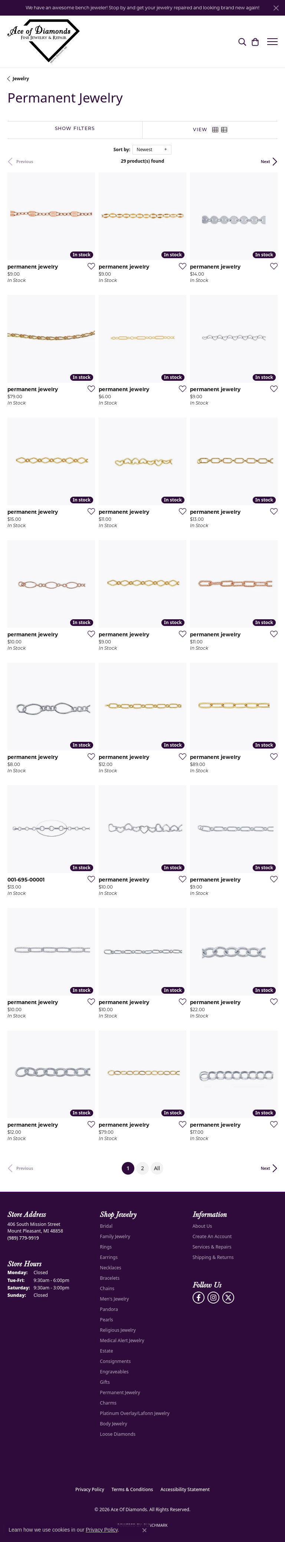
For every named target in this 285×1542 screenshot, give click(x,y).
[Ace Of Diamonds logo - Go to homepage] (43, 42)
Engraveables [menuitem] (114, 1372)
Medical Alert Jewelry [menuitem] (122, 1340)
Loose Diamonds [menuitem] (117, 1434)
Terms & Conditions (132, 1489)
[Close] (276, 8)
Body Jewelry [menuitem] (113, 1424)
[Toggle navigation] (272, 41)
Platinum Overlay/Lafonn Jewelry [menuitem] (134, 1413)
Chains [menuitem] (107, 1288)
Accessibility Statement (185, 1489)
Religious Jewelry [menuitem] (117, 1330)
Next (265, 161)
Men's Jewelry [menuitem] (114, 1299)
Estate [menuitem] (106, 1351)
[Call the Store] (23, 1238)
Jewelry (21, 78)
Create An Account (212, 1236)
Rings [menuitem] (106, 1247)
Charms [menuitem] (108, 1403)
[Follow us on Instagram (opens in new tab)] (213, 1298)
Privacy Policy (89, 1489)
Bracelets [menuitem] (109, 1278)
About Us (202, 1226)
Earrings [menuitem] (109, 1257)
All (157, 1168)
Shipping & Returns (213, 1257)
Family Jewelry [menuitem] (115, 1236)
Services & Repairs (212, 1247)
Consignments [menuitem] (115, 1361)
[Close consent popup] (144, 1530)
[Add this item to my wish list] (89, 266)
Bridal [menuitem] (106, 1226)
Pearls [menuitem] (106, 1320)
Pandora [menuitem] (109, 1309)
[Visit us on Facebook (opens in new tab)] (198, 1298)
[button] (242, 41)
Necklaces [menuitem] (110, 1268)
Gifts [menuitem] (105, 1382)
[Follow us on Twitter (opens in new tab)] (228, 1298)
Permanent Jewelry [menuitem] (120, 1392)
